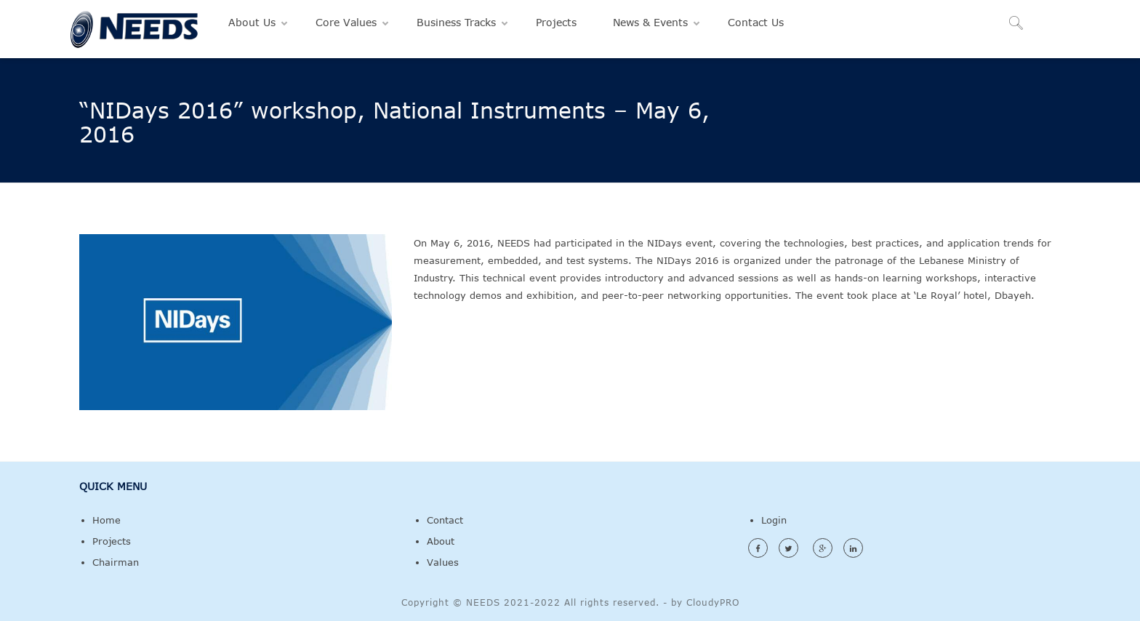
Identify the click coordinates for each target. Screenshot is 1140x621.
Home (106, 520)
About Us (252, 22)
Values (443, 562)
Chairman (115, 562)
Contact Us (756, 22)
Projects (556, 22)
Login (774, 520)
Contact (445, 520)
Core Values (346, 22)
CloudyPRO (712, 602)
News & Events (650, 22)
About (440, 541)
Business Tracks (456, 22)
